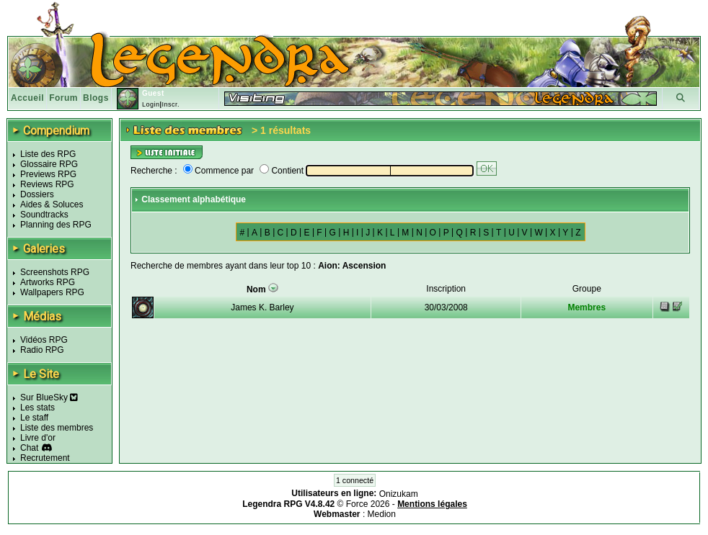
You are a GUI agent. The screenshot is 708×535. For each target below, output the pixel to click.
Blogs (96, 98)
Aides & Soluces (51, 204)
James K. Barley (262, 307)
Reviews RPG (47, 184)
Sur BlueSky (49, 397)
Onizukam (398, 494)
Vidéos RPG (44, 340)
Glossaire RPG (49, 164)
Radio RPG (42, 350)
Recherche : (153, 171)
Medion (382, 514)
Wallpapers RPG (52, 292)
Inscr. (170, 104)
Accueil (27, 98)
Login (151, 104)
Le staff (34, 418)
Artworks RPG (47, 282)
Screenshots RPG (54, 272)
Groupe (586, 289)
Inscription (446, 289)
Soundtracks (44, 215)
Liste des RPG (48, 154)
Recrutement (45, 458)
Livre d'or (38, 438)
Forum (63, 98)
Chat (29, 448)
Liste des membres (56, 428)
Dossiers (37, 194)
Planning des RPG (56, 225)
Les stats (37, 408)
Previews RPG (48, 174)
